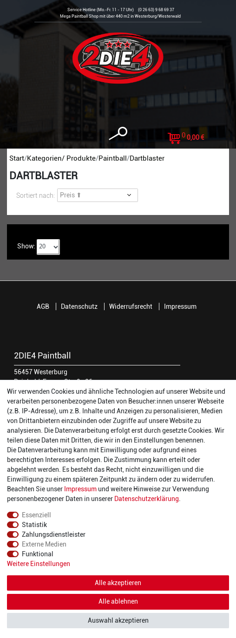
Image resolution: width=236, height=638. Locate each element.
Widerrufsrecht (130, 306)
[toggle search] (118, 133)
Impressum (180, 306)
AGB (43, 306)
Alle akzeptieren (118, 582)
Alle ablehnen (118, 601)
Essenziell (36, 515)
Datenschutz (79, 306)
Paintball (112, 158)
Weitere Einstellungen (38, 563)
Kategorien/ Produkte (61, 158)
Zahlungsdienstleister (53, 534)
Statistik (34, 524)
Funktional (37, 554)
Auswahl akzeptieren (118, 620)
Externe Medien (44, 544)
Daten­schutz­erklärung (146, 498)
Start (16, 158)
